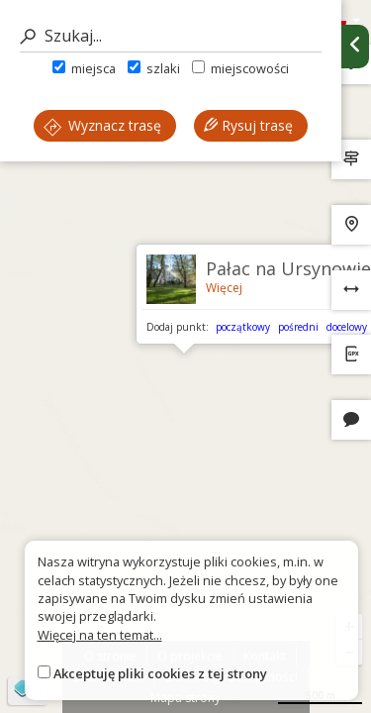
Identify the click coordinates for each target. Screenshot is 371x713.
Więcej (224, 287)
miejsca (84, 68)
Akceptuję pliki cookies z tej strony (160, 673)
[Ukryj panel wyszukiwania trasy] (355, 46)
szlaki (154, 68)
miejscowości (240, 68)
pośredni (298, 327)
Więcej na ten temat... (100, 635)
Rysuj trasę (248, 125)
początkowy (243, 327)
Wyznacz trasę (102, 125)
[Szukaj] (171, 36)
